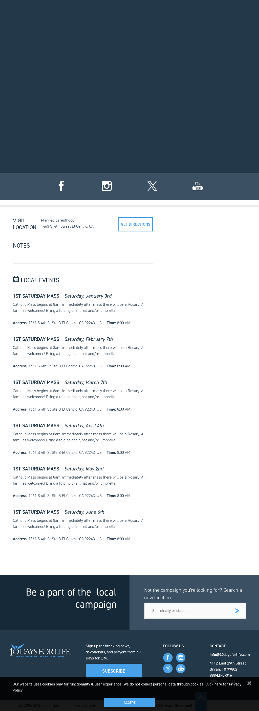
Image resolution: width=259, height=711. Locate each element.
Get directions (135, 224)
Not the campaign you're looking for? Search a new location (193, 594)
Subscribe (113, 671)
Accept (129, 702)
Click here (213, 684)
